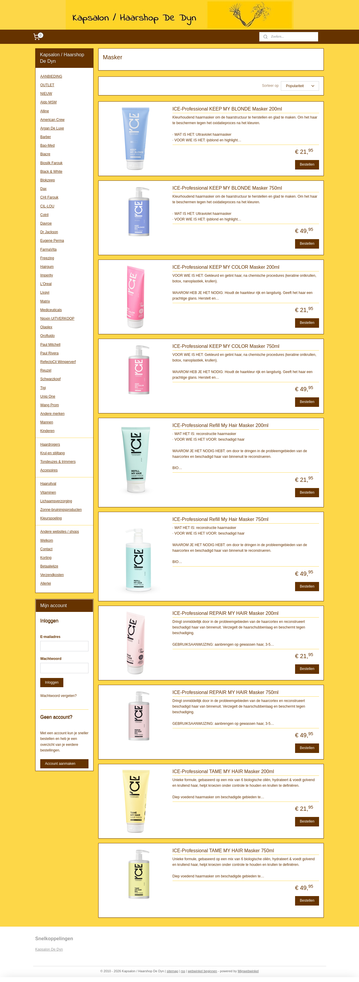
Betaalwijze (49, 566)
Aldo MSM (48, 102)
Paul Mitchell (50, 345)
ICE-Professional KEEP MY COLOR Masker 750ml (225, 346)
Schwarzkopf (50, 379)
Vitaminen (48, 492)
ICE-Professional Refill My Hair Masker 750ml (220, 519)
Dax (43, 189)
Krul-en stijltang (52, 453)
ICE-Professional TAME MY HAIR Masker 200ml (223, 771)
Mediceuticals (51, 310)
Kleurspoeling (51, 518)
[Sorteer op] (300, 85)
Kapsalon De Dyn (49, 949)
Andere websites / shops (59, 532)
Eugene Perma (52, 241)
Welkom (46, 540)
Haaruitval (48, 484)
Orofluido (47, 336)
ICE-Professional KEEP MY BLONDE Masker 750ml (227, 188)
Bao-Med (47, 145)
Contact (46, 549)
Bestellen (307, 164)
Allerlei (45, 583)
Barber (45, 137)
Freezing (47, 258)
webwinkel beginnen (202, 971)
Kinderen (47, 431)
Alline (44, 111)
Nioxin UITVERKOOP (57, 318)
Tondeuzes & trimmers (57, 462)
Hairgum (47, 267)
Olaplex (46, 327)
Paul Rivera (49, 353)
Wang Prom (49, 405)
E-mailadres (50, 637)
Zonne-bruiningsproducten (61, 510)
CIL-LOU (47, 206)
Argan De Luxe (52, 128)
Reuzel (45, 370)
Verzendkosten (52, 575)
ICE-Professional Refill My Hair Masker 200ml (220, 425)
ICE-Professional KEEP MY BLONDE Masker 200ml (227, 108)
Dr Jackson (49, 232)
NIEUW (46, 94)
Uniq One (47, 396)
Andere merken (52, 414)
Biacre (45, 154)
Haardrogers (50, 444)
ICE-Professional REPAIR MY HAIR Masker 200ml (225, 613)
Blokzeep (47, 180)
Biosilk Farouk (51, 163)
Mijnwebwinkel (248, 971)
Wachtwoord (51, 659)
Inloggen (52, 682)
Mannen (46, 422)
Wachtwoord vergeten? (58, 696)
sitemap (172, 971)
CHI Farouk (49, 197)
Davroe (46, 223)
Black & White (51, 171)
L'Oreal (45, 284)
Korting (45, 558)
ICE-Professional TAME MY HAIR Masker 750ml (223, 850)
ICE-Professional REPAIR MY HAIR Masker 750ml (225, 692)
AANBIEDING (51, 76)
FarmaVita (48, 249)
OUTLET (47, 85)
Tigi (43, 388)
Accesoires (49, 470)
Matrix (45, 301)
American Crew (52, 120)
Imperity (46, 275)
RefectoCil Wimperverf (58, 362)
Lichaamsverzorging (56, 501)
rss (183, 971)
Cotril (44, 215)
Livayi (44, 292)
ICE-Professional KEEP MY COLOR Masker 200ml (225, 267)
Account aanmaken (60, 764)
